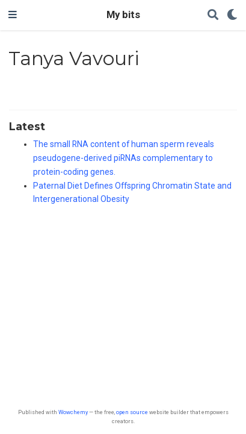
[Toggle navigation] (12, 15)
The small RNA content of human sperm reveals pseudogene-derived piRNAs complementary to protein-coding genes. (123, 158)
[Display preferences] (232, 15)
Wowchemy (73, 412)
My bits (123, 14)
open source (132, 412)
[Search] (213, 15)
